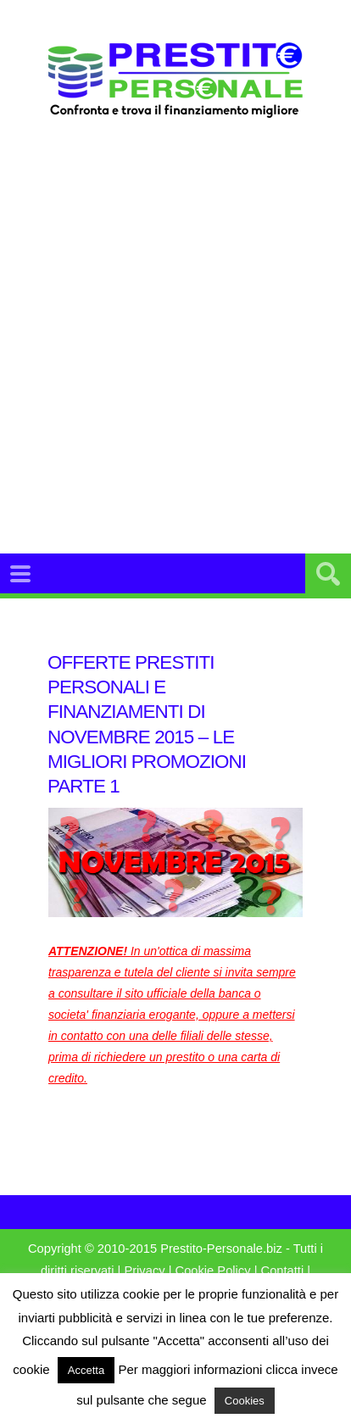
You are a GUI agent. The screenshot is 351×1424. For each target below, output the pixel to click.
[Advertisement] (175, 356)
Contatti (282, 1270)
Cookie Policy (213, 1270)
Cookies (245, 1400)
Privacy (144, 1270)
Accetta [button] (86, 1370)
